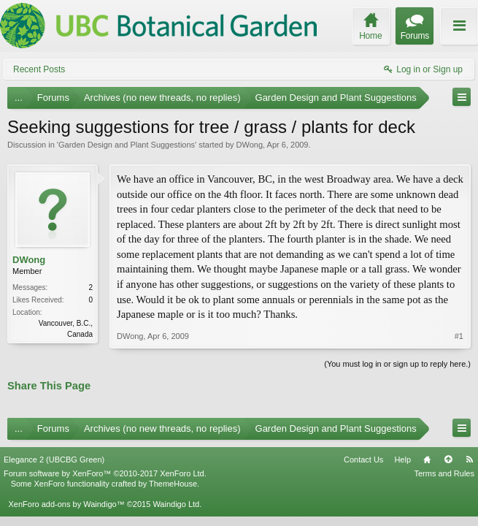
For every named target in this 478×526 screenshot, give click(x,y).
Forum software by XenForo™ (105, 473)
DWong (249, 144)
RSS (469, 459)
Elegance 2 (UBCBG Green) (54, 459)
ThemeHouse (173, 483)
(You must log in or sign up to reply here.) (397, 363)
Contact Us (363, 459)
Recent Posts (39, 69)
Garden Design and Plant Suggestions (126, 144)
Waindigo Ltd (176, 504)
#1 (459, 336)
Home (427, 459)
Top (448, 459)
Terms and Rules (444, 473)
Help (402, 459)
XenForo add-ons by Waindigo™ (66, 504)
